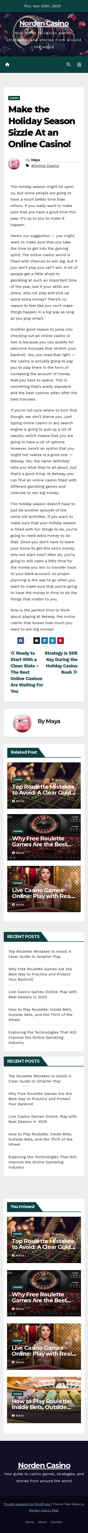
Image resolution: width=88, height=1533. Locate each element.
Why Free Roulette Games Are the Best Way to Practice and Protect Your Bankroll (40, 974)
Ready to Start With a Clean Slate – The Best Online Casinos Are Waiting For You (27, 672)
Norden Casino (44, 23)
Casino (14, 98)
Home (30, 1522)
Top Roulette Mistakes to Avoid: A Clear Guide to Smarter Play (43, 792)
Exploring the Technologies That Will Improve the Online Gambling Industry (42, 1037)
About (42, 1522)
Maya (35, 160)
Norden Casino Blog (43, 1510)
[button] (68, 64)
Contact (56, 1522)
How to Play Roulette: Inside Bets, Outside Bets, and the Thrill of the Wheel (40, 1014)
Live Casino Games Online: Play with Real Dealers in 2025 (42, 896)
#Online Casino (45, 165)
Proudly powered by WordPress (27, 1504)
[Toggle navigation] (79, 64)
